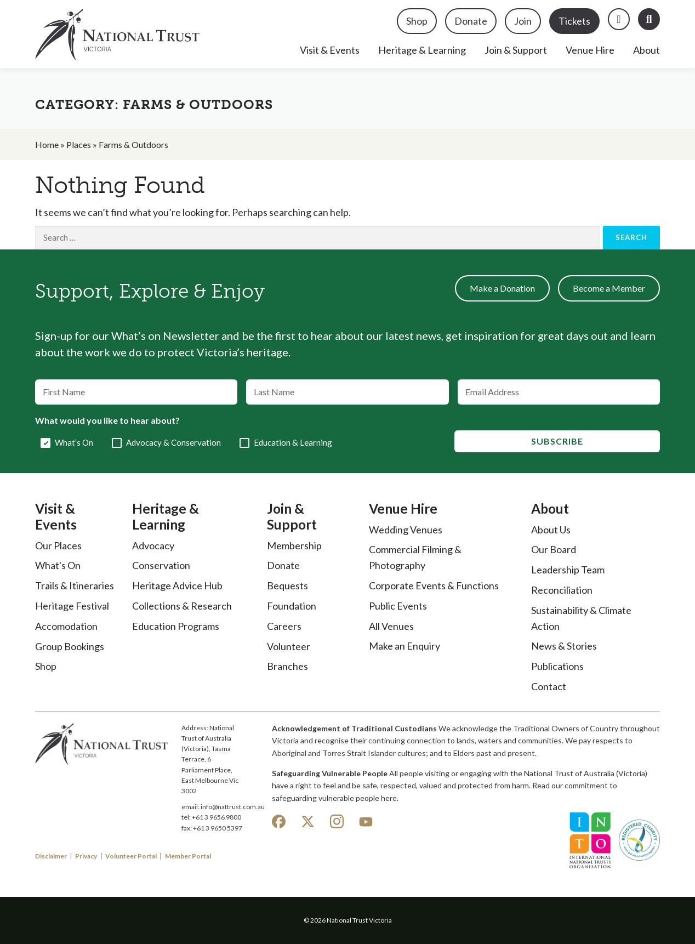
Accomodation (66, 626)
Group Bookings (69, 646)
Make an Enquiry (404, 646)
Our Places (58, 545)
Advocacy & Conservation (173, 442)
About (646, 50)
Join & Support (516, 50)
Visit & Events (330, 50)
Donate (470, 21)
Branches (287, 666)
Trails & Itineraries (74, 585)
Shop (417, 21)
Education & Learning (293, 442)
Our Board (553, 549)
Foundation (291, 606)
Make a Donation (502, 288)
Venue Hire (590, 50)
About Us (551, 530)
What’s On (74, 442)
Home (47, 144)
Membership (294, 545)
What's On (58, 565)
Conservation (161, 565)
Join (523, 21)
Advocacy (153, 545)
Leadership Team (568, 570)
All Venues (391, 626)
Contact (548, 686)
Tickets (574, 21)
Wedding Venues (405, 530)
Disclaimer (51, 856)
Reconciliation (562, 590)
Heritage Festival (72, 606)
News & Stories (564, 646)
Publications (557, 666)
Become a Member (609, 288)
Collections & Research (182, 606)
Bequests (287, 585)
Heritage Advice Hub (177, 585)
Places (78, 144)
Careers (284, 626)
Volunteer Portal (131, 856)
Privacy (86, 856)
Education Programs (175, 626)
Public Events (398, 606)
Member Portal (188, 856)
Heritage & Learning (422, 50)
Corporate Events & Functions (434, 585)
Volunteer (288, 646)
